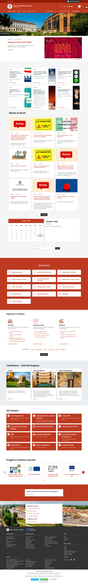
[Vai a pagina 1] (43, 480)
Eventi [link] (65, 549)
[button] (44, 582)
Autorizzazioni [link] (28, 543)
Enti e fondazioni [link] (9, 541)
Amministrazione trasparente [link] (50, 560)
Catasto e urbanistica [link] (30, 544)
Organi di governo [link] (9, 537)
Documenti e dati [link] (9, 546)
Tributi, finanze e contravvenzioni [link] (51, 543)
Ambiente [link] (27, 538)
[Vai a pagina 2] (44, 480)
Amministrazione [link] (12, 11)
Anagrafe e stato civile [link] (30, 540)
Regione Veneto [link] (10, 1)
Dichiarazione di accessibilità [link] (50, 569)
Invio (57, 248)
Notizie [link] (65, 537)
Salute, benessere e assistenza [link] (51, 541)
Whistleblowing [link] (48, 561)
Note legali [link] (47, 566)
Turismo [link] (46, 544)
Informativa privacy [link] (48, 563)
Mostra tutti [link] (44, 354)
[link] (86, 7)
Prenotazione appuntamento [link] (31, 561)
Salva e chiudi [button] (35, 579)
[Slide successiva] (83, 472)
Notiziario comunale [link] (68, 554)
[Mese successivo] (43, 220)
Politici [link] (7, 543)
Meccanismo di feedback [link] (49, 567)
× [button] (86, 570)
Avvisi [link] (65, 540)
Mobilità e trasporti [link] (48, 540)
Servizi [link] (24, 11)
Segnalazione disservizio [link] (30, 563)
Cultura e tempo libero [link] (30, 546)
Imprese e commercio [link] (49, 538)
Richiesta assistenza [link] (30, 564)
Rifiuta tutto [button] (53, 579)
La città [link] (65, 546)
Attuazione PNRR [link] (49, 11)
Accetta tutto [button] (44, 579)
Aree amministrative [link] (10, 538)
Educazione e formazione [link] (30, 548)
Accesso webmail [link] (29, 566)
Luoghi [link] (65, 548)
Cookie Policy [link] (47, 564)
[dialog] (44, 577)
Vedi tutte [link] (44, 214)
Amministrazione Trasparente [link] (64, 11)
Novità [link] (19, 11)
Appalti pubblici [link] (29, 541)
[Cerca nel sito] (79, 6)
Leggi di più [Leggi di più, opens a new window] (58, 574)
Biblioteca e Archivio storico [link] (69, 552)
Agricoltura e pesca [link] (29, 537)
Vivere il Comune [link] (31, 11)
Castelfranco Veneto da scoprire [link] (70, 551)
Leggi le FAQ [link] (28, 560)
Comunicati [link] (66, 538)
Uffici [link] (56, 11)
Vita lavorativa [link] (47, 546)
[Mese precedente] (9, 220)
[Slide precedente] (5, 472)
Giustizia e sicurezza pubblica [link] (50, 537)
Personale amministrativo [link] (11, 544)
